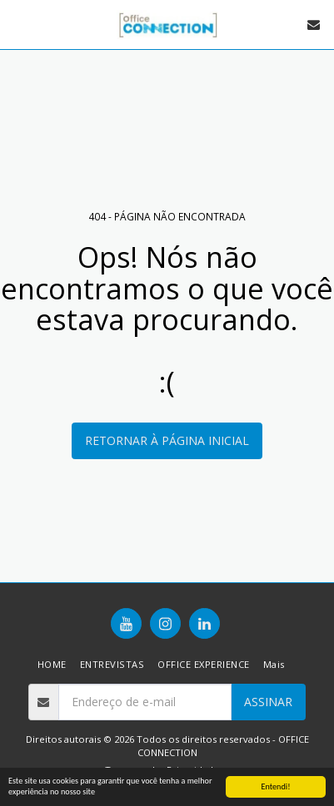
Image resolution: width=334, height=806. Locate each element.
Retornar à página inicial (167, 440)
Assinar (268, 702)
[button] (18, 24)
